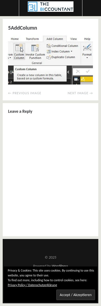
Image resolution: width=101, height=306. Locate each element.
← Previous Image (24, 93)
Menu (9, 8)
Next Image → (80, 93)
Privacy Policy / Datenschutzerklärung (32, 285)
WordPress (60, 266)
